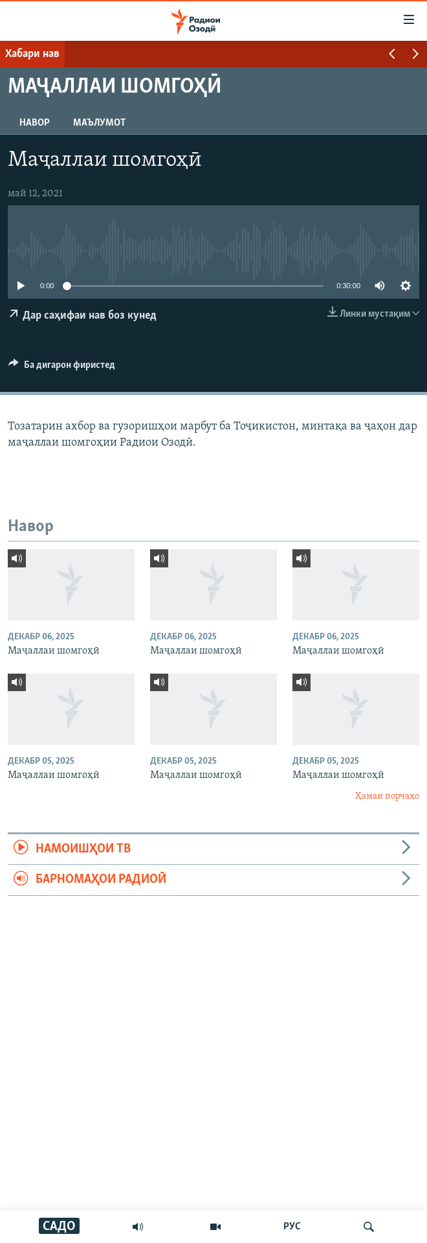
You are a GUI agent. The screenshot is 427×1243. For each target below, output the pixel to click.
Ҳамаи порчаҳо (387, 796)
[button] (392, 55)
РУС (292, 1227)
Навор (34, 123)
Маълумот (99, 123)
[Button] (61, 368)
